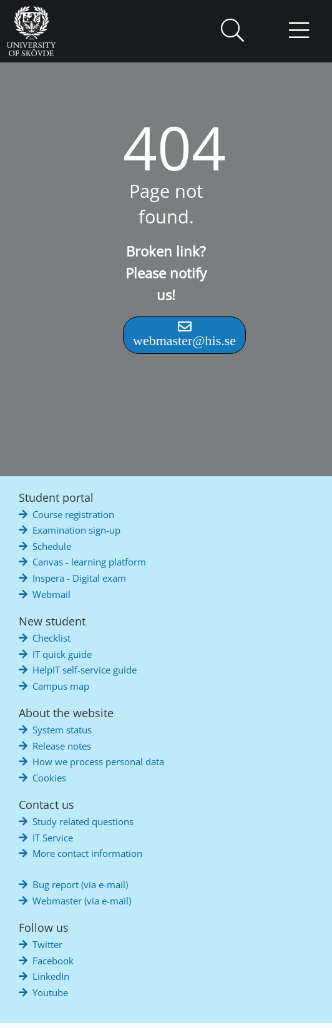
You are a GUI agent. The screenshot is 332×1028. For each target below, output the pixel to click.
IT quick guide (62, 654)
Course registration (73, 514)
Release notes (61, 746)
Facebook (53, 960)
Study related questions (83, 821)
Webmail (51, 594)
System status (62, 729)
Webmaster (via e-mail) (81, 900)
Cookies (49, 777)
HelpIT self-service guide (84, 669)
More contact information (87, 853)
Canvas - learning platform (89, 562)
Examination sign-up (76, 530)
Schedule (51, 546)
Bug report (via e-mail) (80, 884)
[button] (232, 31)
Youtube (50, 992)
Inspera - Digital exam (79, 578)
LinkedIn (50, 976)
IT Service (52, 837)
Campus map (60, 686)
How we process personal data (98, 761)
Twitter (47, 944)
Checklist (51, 638)
